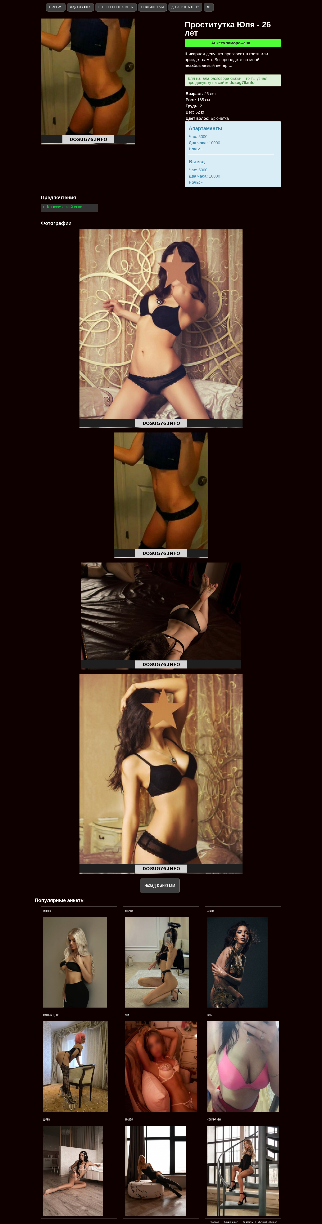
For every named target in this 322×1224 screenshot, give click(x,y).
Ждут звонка (80, 7)
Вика (210, 1015)
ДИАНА (46, 1119)
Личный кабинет (267, 1222)
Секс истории (152, 7)
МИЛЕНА (129, 1119)
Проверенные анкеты (115, 7)
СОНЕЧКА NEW (214, 1119)
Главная (55, 7)
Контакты (248, 1222)
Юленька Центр (51, 1015)
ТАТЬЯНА (47, 910)
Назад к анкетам (160, 885)
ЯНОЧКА (129, 910)
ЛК (208, 7)
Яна (127, 1015)
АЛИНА (211, 910)
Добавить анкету (185, 7)
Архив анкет (231, 1222)
